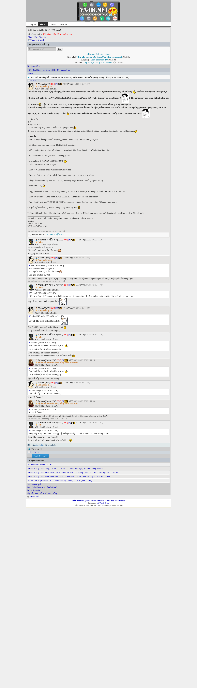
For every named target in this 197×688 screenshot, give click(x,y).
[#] (56, 84)
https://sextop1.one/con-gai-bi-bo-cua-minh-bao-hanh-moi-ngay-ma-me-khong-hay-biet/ (66, 468)
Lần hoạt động (33, 66)
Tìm (59, 49)
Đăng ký (42, 37)
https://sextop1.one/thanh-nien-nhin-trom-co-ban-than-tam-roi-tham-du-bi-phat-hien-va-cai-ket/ (69, 476)
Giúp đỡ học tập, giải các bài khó (97, 62)
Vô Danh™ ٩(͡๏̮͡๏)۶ (55, 235)
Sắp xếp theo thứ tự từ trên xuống (42, 493)
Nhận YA (63, 25)
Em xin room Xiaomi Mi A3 (40, 464)
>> (38, 80)
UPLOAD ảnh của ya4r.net (98, 54)
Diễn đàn (32, 70)
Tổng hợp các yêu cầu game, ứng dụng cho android (99, 57)
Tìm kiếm (30, 73)
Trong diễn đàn (33, 490)
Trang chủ (32, 25)
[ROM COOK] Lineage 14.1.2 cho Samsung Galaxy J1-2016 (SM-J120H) (60, 480)
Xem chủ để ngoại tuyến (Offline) (42, 487)
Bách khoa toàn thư (99, 60)
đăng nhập (39, 445)
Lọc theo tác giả (34, 484)
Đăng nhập (32, 37)
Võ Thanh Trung (103, 503)
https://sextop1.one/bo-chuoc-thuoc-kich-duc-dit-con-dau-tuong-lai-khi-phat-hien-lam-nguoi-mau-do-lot (73, 472)
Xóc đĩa (53, 25)
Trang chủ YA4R (37, 40)
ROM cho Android (62, 70)
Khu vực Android (45, 70)
